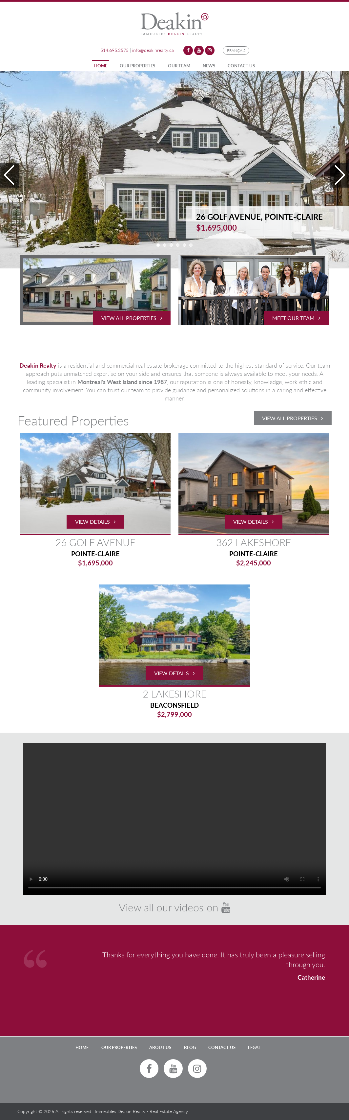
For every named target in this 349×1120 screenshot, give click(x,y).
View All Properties (292, 418)
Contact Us (241, 65)
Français (236, 50)
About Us (160, 1047)
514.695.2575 (114, 50)
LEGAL (254, 1047)
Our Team (179, 65)
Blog (190, 1047)
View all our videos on (174, 907)
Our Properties (137, 65)
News (209, 65)
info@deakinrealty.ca (153, 50)
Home (100, 65)
